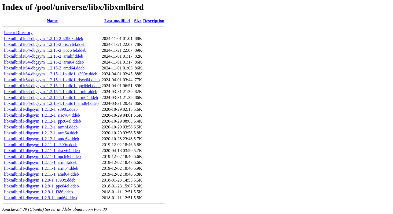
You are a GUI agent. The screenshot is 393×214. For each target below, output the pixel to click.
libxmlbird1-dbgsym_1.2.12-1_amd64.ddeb (41, 138)
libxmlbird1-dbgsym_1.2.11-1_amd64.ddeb (41, 174)
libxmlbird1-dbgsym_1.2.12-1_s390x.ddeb (41, 109)
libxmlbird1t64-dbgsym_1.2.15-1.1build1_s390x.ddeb (50, 74)
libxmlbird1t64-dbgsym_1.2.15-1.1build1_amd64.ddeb (51, 103)
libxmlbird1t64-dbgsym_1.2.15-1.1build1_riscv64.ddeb (52, 80)
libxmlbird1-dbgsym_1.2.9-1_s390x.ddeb (39, 180)
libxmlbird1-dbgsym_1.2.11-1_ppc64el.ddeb (42, 156)
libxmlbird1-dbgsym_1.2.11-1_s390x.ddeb (41, 144)
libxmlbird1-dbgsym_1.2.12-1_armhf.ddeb (41, 127)
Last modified (117, 21)
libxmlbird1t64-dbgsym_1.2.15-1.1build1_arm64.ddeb (51, 97)
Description (153, 21)
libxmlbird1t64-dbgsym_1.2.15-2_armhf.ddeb (43, 56)
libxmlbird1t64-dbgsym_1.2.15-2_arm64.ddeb (44, 62)
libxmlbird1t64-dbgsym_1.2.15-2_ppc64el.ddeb (45, 50)
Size (138, 21)
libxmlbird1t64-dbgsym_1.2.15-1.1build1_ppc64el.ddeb (52, 85)
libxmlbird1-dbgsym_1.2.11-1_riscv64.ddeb (42, 150)
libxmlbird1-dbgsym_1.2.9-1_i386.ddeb (38, 192)
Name (52, 21)
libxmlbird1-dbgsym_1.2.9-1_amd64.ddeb (40, 197)
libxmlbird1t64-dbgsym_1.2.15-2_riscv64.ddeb (45, 44)
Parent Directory (18, 32)
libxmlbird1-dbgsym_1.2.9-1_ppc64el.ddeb (41, 186)
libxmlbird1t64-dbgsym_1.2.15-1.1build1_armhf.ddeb (50, 91)
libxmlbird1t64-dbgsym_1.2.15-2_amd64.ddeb (44, 68)
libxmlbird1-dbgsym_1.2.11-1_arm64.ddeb (41, 168)
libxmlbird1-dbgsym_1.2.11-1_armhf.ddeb (41, 162)
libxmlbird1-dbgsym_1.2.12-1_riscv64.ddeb (42, 115)
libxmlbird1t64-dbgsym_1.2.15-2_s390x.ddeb (43, 38)
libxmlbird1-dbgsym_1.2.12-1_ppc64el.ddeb (42, 121)
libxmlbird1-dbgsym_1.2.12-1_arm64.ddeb (41, 133)
